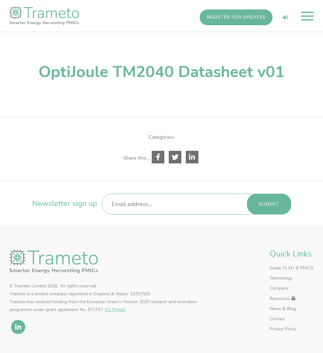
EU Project (115, 310)
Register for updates (236, 17)
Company (279, 288)
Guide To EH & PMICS (292, 268)
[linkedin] (18, 327)
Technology (281, 278)
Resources (280, 299)
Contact (277, 319)
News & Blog (283, 309)
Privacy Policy (283, 329)
